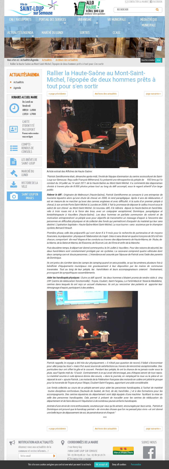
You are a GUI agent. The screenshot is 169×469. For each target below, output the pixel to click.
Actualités (47, 60)
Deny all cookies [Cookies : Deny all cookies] (119, 464)
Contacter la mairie (136, 2)
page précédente (57, 94)
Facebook (156, 2)
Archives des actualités (67, 60)
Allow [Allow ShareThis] (158, 60)
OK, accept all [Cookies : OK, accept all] (101, 464)
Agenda (17, 88)
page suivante (153, 94)
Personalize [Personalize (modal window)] (136, 464)
